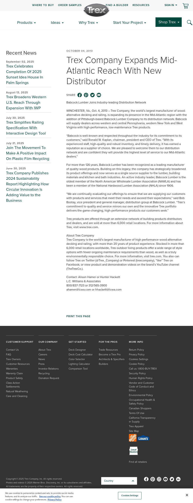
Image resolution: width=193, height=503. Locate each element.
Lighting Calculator (79, 364)
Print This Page (78, 316)
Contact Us (12, 350)
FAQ (8, 355)
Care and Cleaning (16, 396)
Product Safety (14, 378)
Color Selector (77, 359)
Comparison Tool (78, 369)
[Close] (187, 495)
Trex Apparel (136, 426)
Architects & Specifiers (111, 359)
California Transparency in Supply (142, 420)
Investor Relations (48, 369)
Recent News (21, 53)
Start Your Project (128, 22)
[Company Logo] (96, 10)
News (41, 359)
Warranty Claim (14, 373)
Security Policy (137, 373)
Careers (42, 355)
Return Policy (136, 350)
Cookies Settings (138, 359)
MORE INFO (136, 342)
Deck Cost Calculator (81, 355)
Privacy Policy (137, 355)
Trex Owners (13, 359)
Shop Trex (167, 22)
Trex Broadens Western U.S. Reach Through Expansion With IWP (26, 102)
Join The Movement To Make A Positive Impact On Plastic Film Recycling (27, 153)
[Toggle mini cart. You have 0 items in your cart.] (185, 6)
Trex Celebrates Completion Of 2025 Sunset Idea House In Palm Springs (24, 74)
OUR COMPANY (48, 342)
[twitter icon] (92, 95)
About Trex (44, 350)
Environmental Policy (141, 395)
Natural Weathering (17, 391)
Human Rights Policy (140, 378)
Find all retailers (138, 462)
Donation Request (48, 378)
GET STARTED (77, 342)
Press (41, 364)
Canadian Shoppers (140, 408)
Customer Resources (18, 364)
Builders (103, 364)
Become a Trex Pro (110, 355)
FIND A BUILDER (117, 5)
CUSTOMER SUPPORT (20, 342)
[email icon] (99, 95)
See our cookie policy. (50, 496)
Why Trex (87, 22)
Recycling (44, 373)
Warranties (12, 369)
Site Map (134, 431)
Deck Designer (77, 350)
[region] (96, 495)
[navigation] (96, 5)
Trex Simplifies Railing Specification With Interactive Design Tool (26, 127)
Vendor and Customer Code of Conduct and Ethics (141, 386)
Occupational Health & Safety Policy (142, 402)
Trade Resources (108, 350)
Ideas (55, 22)
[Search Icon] (189, 23)
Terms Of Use (136, 413)
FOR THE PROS (108, 342)
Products (24, 22)
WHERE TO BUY (43, 5)
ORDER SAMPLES (70, 5)
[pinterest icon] (86, 95)
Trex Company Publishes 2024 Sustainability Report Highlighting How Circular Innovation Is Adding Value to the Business (27, 186)
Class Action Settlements (13, 385)
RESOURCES (140, 5)
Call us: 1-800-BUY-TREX (143, 369)
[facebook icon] (79, 95)
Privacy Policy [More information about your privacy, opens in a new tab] (54, 499)
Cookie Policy (137, 364)
